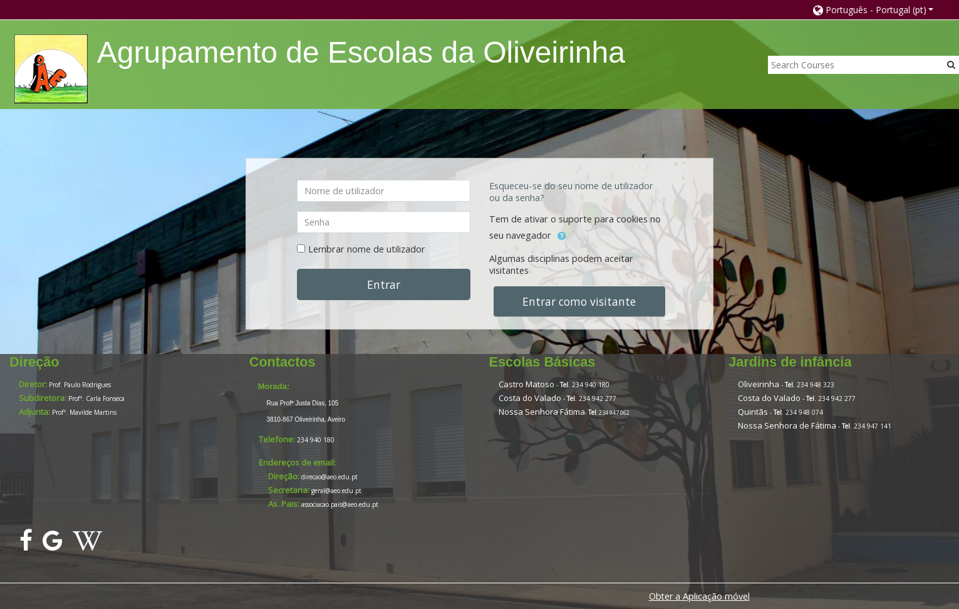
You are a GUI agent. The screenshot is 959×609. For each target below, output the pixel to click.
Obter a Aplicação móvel (699, 596)
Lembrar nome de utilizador (366, 249)
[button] (873, 9)
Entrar (383, 284)
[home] (51, 69)
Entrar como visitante (579, 301)
